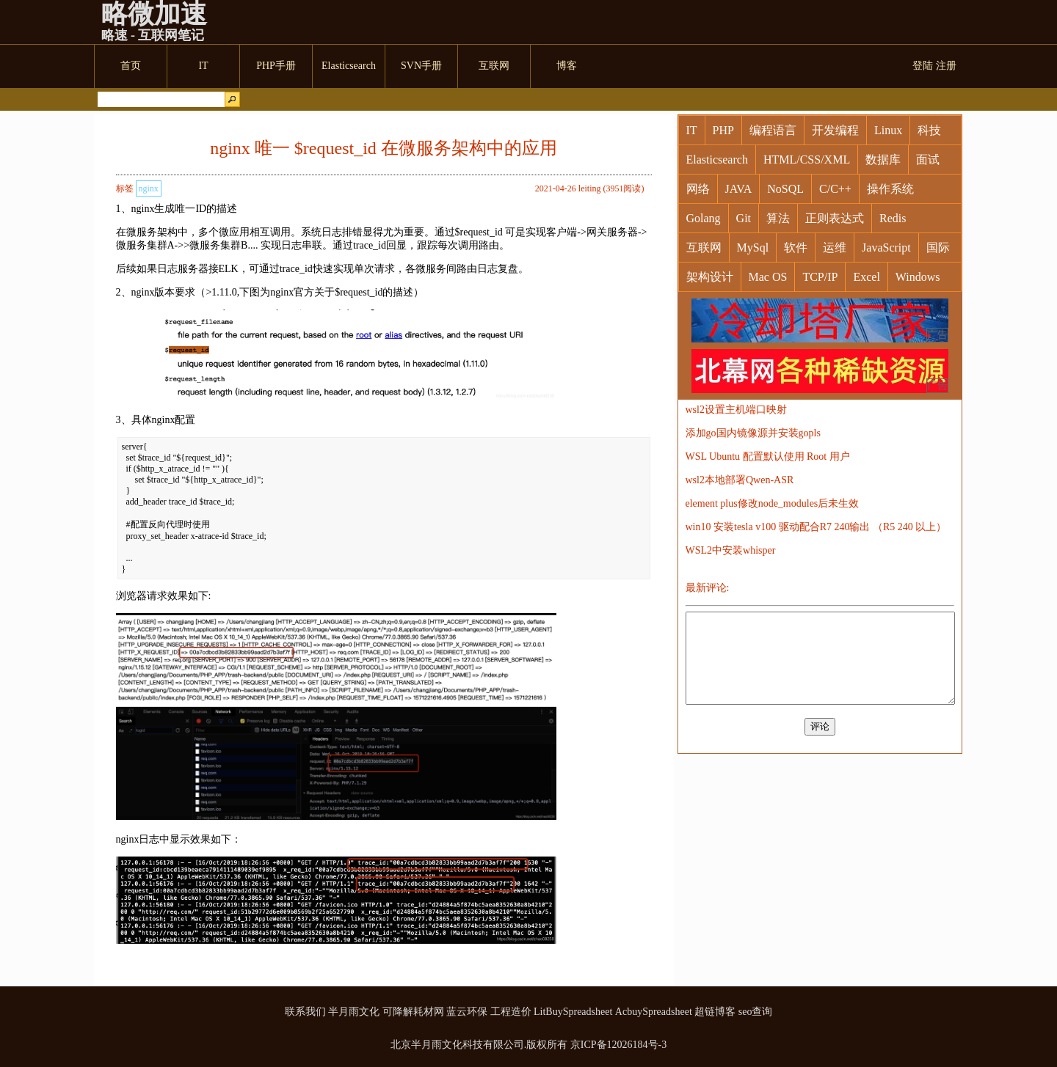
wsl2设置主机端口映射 (736, 409)
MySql (753, 247)
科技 (929, 130)
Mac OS (768, 277)
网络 (698, 189)
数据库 (883, 159)
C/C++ (835, 189)
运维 (834, 247)
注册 (946, 65)
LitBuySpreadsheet (573, 1011)
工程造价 (510, 1011)
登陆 (922, 65)
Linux (888, 130)
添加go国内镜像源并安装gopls (753, 433)
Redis (892, 218)
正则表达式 (834, 218)
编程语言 (772, 130)
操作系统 (890, 189)
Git (743, 218)
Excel (866, 277)
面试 (928, 159)
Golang (703, 218)
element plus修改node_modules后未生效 (773, 503)
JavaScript (886, 247)
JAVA (738, 189)
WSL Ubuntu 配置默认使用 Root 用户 (768, 456)
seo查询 (755, 1011)
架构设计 (709, 277)
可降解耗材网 (413, 1011)
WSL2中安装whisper (731, 550)
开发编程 (835, 130)
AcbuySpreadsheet (653, 1011)
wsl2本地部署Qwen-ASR (740, 479)
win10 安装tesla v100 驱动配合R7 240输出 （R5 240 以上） (816, 526)
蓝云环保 (466, 1011)
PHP (723, 130)
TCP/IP (820, 277)
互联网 (704, 247)
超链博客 (714, 1011)
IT (691, 130)
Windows (918, 277)
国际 (938, 247)
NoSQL (785, 189)
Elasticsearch (717, 159)
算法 (778, 218)
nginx (149, 188)
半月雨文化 (353, 1011)
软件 (795, 247)
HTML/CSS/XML (806, 159)
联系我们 (305, 1011)
